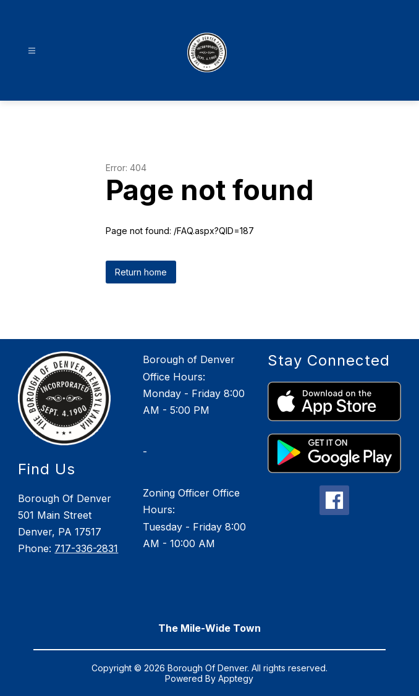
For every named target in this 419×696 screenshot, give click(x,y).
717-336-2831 (86, 548)
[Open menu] (32, 51)
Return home (141, 272)
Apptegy (235, 678)
